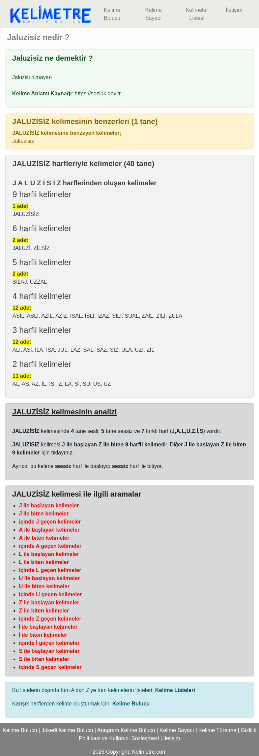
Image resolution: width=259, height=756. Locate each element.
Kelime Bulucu (112, 14)
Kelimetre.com (149, 752)
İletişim (234, 10)
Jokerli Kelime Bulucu (67, 730)
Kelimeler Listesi (196, 14)
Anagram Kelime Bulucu (126, 730)
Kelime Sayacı (153, 14)
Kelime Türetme (217, 730)
